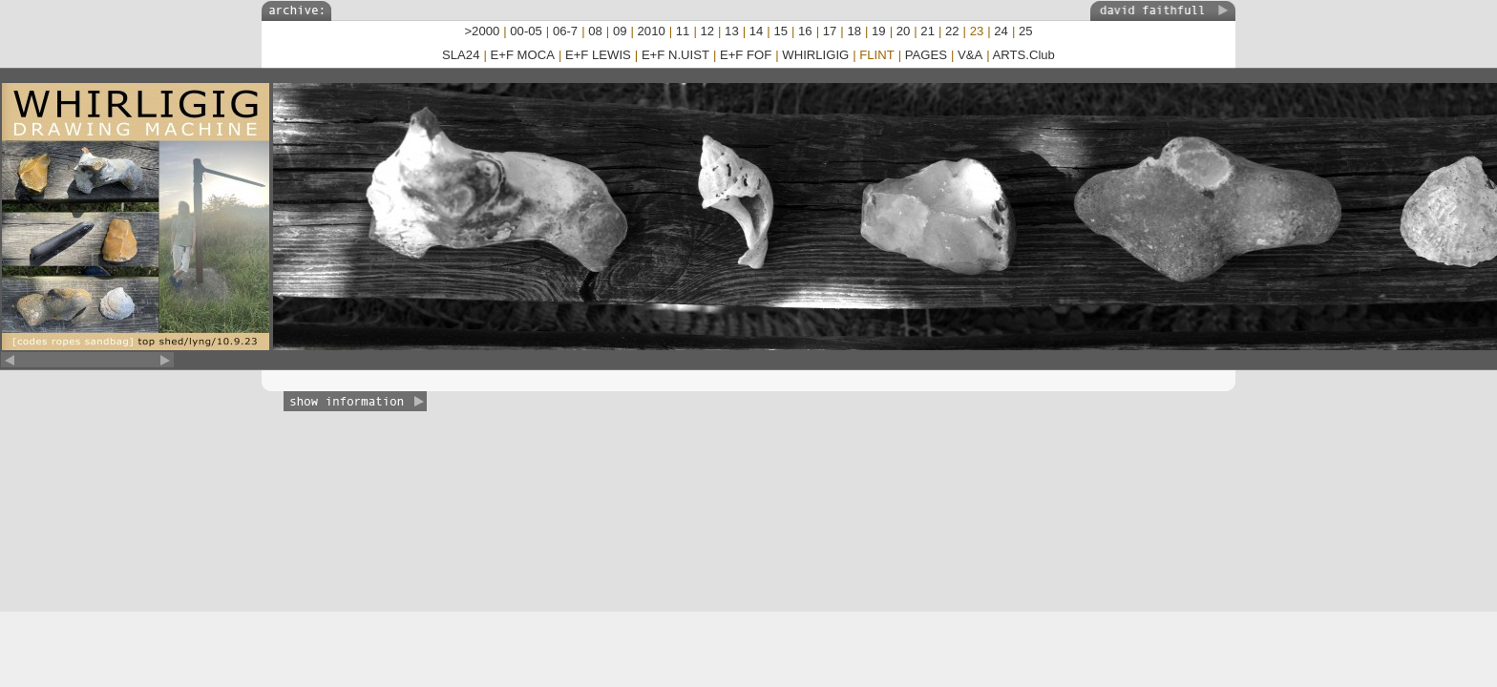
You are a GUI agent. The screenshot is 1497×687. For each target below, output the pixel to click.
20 (903, 31)
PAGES (926, 55)
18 (854, 31)
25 (1026, 31)
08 (595, 31)
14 (756, 31)
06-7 (565, 31)
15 (780, 31)
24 (1001, 31)
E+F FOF (745, 55)
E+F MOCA (523, 55)
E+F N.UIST (675, 55)
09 (620, 31)
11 (683, 31)
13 (732, 31)
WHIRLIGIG (815, 55)
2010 (651, 31)
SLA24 (460, 55)
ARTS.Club (1024, 55)
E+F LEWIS (598, 55)
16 (805, 31)
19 (879, 31)
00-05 (526, 31)
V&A (970, 55)
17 (830, 31)
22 (952, 31)
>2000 (481, 31)
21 (927, 31)
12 (707, 31)
